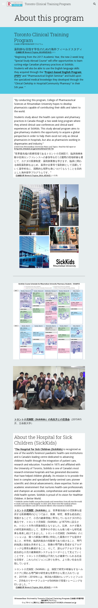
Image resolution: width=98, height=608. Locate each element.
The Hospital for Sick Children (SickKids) (39, 449)
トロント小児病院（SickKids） (31, 510)
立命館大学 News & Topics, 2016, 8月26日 (33, 175)
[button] (3, 4)
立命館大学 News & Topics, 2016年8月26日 (33, 52)
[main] (49, 18)
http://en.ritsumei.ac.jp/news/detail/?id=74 (33, 149)
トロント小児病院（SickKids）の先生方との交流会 (42, 419)
